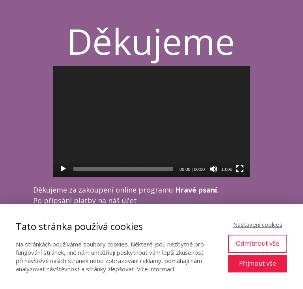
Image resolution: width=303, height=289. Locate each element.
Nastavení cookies (257, 224)
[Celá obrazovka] (240, 169)
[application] (151, 121)
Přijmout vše (257, 263)
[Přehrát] (63, 169)
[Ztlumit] (213, 169)
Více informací (155, 269)
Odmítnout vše (257, 243)
